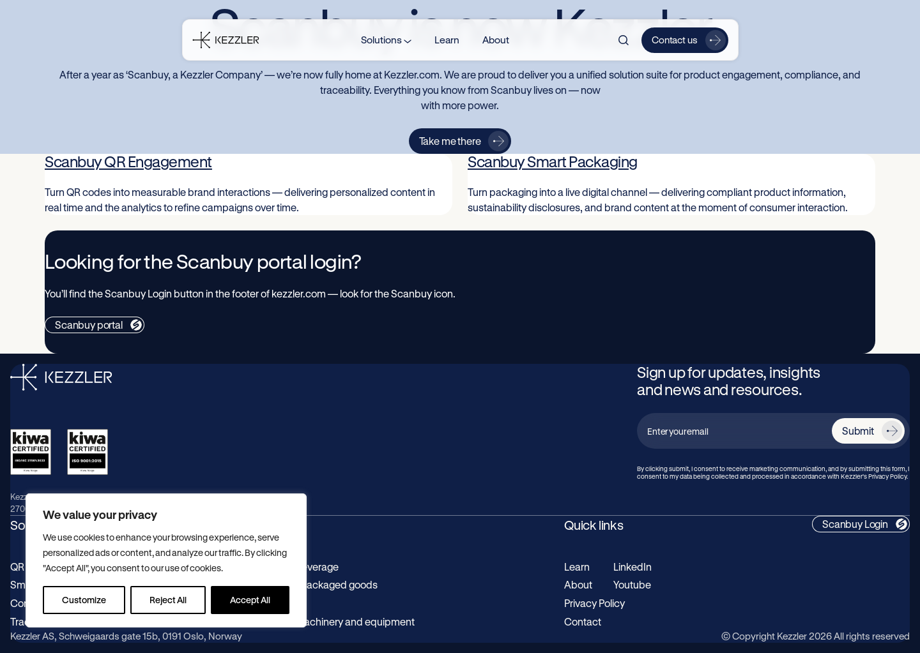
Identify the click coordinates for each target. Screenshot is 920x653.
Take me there (450, 141)
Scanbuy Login (855, 524)
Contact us (675, 39)
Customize (84, 599)
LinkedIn (632, 566)
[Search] (623, 40)
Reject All (168, 599)
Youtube (632, 584)
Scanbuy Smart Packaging (553, 161)
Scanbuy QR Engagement (128, 161)
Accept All (250, 599)
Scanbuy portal (89, 325)
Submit (858, 430)
